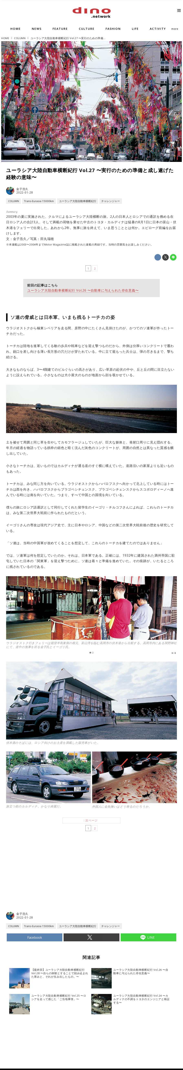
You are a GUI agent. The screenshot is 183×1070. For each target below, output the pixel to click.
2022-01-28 (24, 192)
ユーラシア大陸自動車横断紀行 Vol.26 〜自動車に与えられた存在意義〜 (83, 291)
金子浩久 (22, 189)
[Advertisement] (48, 881)
